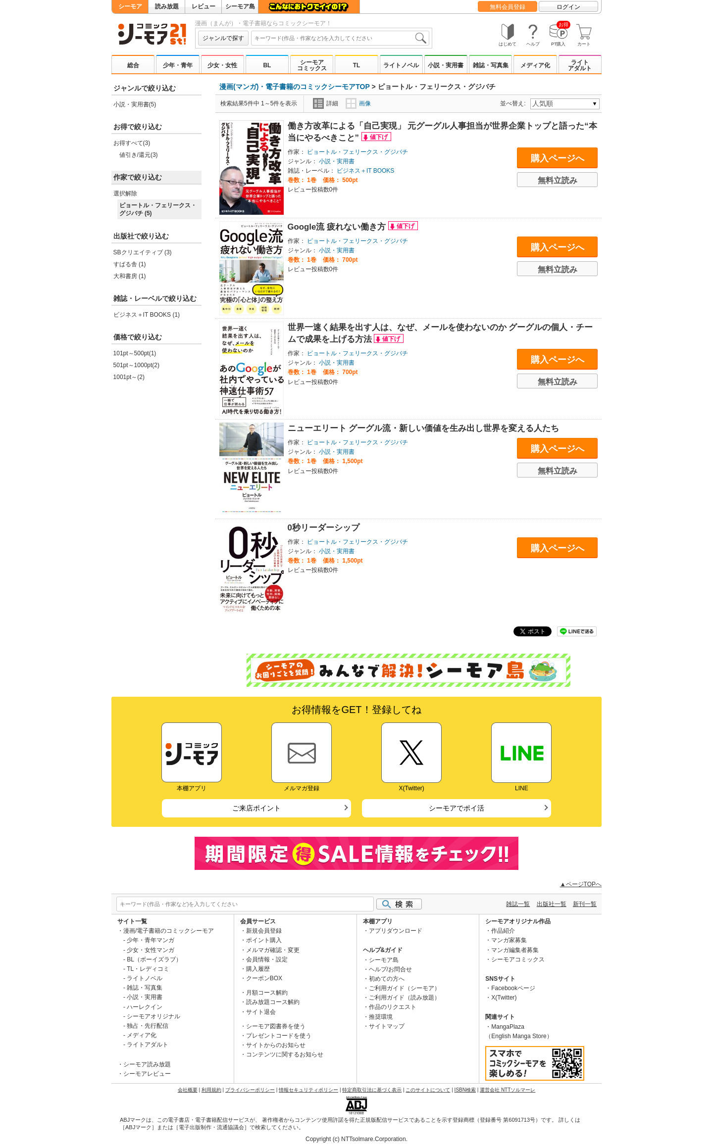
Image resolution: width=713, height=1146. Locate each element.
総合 (133, 65)
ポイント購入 (264, 940)
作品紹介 (503, 930)
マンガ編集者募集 (515, 950)
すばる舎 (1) (129, 264)
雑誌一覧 (518, 904)
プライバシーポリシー (250, 1090)
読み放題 (167, 6)
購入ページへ (557, 158)
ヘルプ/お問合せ (390, 969)
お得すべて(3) (132, 143)
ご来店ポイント (256, 808)
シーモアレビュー (147, 1073)
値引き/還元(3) (138, 154)
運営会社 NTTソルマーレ (507, 1090)
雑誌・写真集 (491, 65)
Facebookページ (513, 988)
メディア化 (535, 65)
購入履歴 (258, 968)
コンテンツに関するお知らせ (284, 1054)
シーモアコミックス (312, 65)
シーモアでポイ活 (456, 808)
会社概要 (188, 1090)
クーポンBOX (264, 978)
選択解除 (125, 193)
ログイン (568, 6)
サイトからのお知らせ (276, 1045)
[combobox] (340, 38)
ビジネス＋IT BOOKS (365, 170)
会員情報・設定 (267, 959)
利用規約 (211, 1090)
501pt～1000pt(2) (136, 365)
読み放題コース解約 (273, 1002)
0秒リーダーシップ (323, 527)
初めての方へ (387, 978)
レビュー (203, 6)
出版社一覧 (551, 904)
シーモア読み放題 (147, 1064)
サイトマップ (387, 1026)
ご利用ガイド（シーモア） (404, 988)
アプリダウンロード (395, 930)
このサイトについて (428, 1090)
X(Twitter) (503, 997)
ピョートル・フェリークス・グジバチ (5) (158, 209)
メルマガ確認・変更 (273, 950)
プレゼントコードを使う (278, 1035)
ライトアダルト (580, 65)
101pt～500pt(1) (134, 353)
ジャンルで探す (223, 38)
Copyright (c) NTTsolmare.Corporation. (356, 1139)
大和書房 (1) (129, 276)
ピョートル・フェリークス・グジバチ (357, 151)
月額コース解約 (267, 992)
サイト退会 (261, 1011)
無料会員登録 (507, 6)
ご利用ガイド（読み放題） (404, 997)
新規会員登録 (264, 930)
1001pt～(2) (129, 377)
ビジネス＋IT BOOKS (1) (146, 314)
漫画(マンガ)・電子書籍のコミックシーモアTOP (294, 87)
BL (267, 65)
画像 (358, 103)
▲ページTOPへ (581, 884)
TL (356, 65)
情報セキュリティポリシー (308, 1090)
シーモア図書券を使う (276, 1026)
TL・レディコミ (148, 968)
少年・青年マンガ (150, 940)
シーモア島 (240, 6)
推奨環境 (381, 1016)
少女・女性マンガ (150, 950)
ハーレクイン (144, 1006)
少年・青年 (178, 65)
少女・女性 (222, 65)
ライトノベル (401, 65)
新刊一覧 (585, 904)
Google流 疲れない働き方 (338, 227)
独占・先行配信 (147, 1025)
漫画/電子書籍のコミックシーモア (168, 930)
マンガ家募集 (509, 940)
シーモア (130, 6)
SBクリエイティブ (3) (142, 252)
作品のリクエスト (392, 1006)
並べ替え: (514, 103)
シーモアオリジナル (153, 1016)
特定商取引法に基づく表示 (372, 1090)
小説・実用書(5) (134, 104)
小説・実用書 (445, 65)
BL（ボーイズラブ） (154, 959)
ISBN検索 (465, 1090)
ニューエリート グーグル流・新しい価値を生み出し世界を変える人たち (424, 428)
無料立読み (557, 180)
